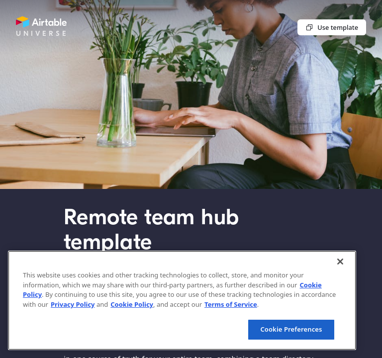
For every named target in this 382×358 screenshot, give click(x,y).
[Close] (340, 261)
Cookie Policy (131, 304)
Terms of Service (230, 304)
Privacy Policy (73, 304)
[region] (182, 300)
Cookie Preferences (291, 329)
